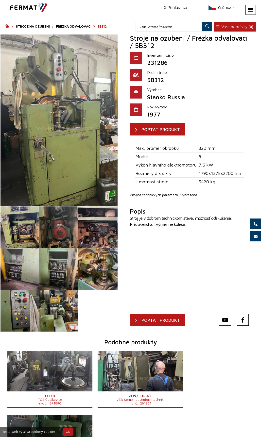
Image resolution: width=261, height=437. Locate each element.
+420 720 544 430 (118, 423)
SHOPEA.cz (42, 423)
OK (68, 432)
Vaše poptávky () (235, 27)
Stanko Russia (166, 97)
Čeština (226, 8)
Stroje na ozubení (33, 26)
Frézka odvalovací (73, 26)
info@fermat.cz (139, 429)
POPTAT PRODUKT (161, 129)
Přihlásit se (175, 7)
